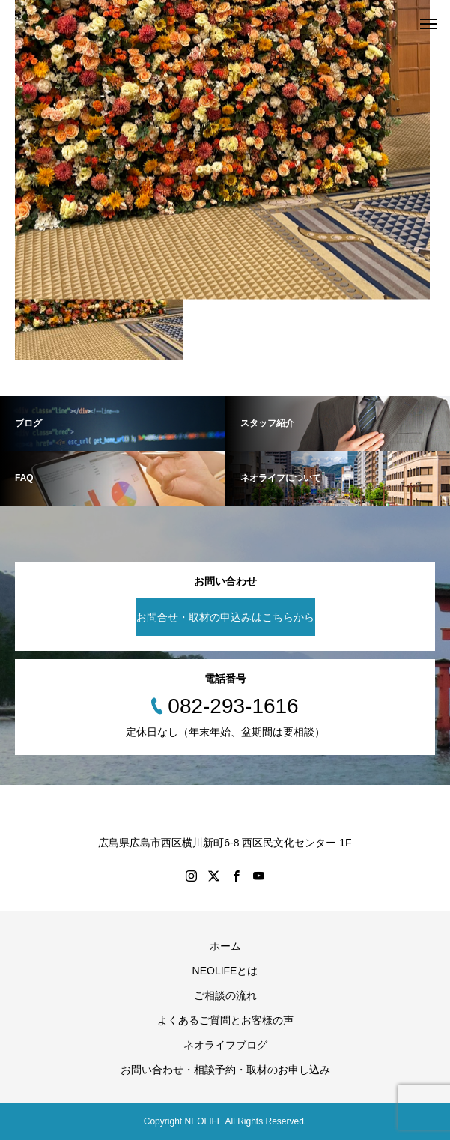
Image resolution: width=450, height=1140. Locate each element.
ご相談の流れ (225, 995)
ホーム (225, 946)
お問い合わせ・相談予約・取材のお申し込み (225, 1070)
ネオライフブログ (225, 1045)
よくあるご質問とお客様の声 (225, 1020)
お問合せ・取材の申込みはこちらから (225, 617)
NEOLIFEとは (225, 971)
